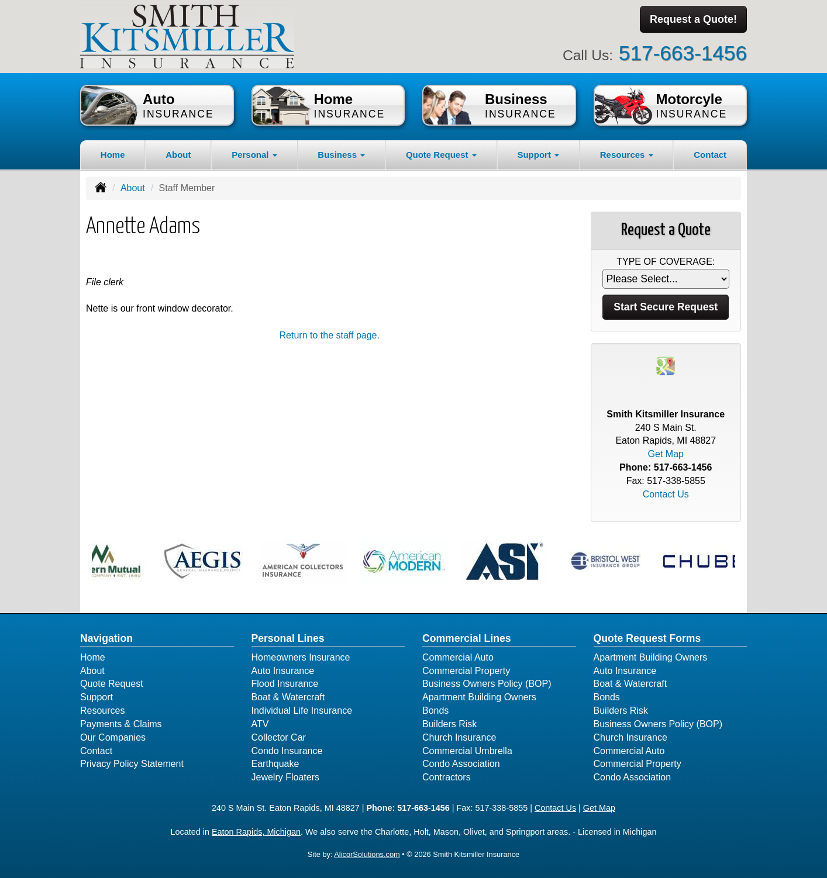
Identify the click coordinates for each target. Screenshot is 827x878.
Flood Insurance (285, 684)
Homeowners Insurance (300, 657)
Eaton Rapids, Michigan (256, 831)
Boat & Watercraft (288, 697)
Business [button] (341, 155)
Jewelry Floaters (285, 777)
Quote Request (111, 684)
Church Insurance (459, 737)
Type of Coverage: (665, 262)
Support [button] (538, 155)
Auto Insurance (283, 671)
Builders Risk (449, 724)
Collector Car (278, 737)
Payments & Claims (121, 724)
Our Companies (113, 737)
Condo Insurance (287, 751)
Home (113, 155)
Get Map (666, 454)
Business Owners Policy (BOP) (487, 684)
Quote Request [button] (441, 155)
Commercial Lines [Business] (466, 638)
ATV (260, 724)
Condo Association (461, 764)
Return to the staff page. (330, 335)
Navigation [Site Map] (106, 638)
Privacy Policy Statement (132, 764)
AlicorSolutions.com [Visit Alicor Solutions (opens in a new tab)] (366, 854)
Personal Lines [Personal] (288, 638)
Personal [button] (254, 155)
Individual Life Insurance (302, 710)
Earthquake (275, 764)
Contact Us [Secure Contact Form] (666, 494)
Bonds (435, 710)
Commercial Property (466, 671)
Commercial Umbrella (467, 751)
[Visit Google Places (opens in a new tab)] (665, 365)
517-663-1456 (683, 53)
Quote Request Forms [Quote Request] (647, 638)
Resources (102, 710)
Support (96, 697)
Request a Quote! (693, 19)
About (178, 155)
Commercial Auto (458, 657)
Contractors (446, 777)
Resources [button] (626, 155)
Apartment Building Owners (479, 697)
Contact (710, 155)
